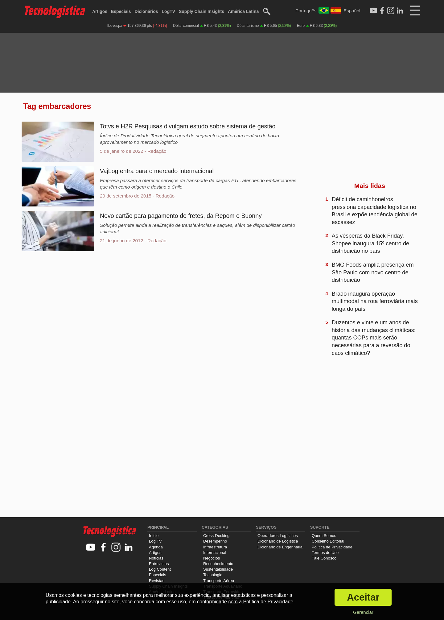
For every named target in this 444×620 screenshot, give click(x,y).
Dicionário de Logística (277, 541)
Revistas (156, 580)
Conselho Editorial (328, 541)
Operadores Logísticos (277, 535)
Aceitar (363, 597)
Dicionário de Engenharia (279, 547)
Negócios (211, 558)
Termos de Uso (325, 552)
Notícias (156, 558)
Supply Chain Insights (201, 11)
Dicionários (146, 11)
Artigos (99, 11)
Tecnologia (212, 574)
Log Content (160, 569)
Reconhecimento (218, 563)
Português (305, 10)
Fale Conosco (324, 558)
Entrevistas (159, 563)
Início (153, 535)
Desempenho (215, 541)
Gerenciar (363, 612)
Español (351, 10)
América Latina (243, 11)
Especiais (121, 11)
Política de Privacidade (332, 547)
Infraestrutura (215, 547)
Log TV (155, 541)
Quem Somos (324, 535)
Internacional (214, 552)
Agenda (156, 547)
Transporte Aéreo (218, 580)
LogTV (168, 11)
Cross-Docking (216, 535)
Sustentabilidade (218, 569)
